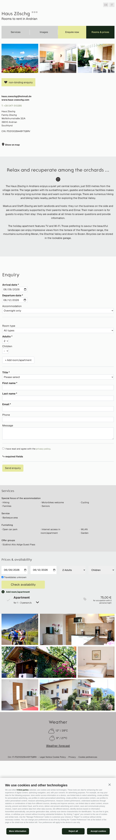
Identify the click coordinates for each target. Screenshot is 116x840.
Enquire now (72, 32)
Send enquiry (13, 534)
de (106, 4)
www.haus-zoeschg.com (15, 165)
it (112, 4)
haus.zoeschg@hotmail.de (16, 162)
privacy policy (43, 514)
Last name (8, 459)
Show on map (12, 210)
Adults (6, 402)
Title (5, 438)
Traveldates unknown (15, 643)
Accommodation (12, 372)
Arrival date (9, 351)
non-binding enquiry (21, 148)
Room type (8, 392)
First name (9, 449)
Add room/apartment (18, 658)
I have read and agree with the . (28, 514)
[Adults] (72, 636)
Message (7, 491)
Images (44, 32)
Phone (6, 481)
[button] (109, 784)
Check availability (23, 651)
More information (17, 831)
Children (7, 412)
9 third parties (23, 790)
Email (5, 470)
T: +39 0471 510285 (12, 171)
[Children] (101, 636)
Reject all (73, 831)
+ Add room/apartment (18, 426)
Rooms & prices (100, 32)
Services (16, 32)
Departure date (11, 361)
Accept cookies (98, 831)
